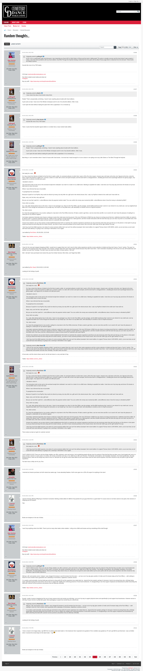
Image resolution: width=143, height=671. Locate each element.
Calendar (23, 26)
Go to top (136, 663)
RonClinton (11, 178)
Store (24, 22)
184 (70, 657)
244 (115, 657)
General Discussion (25, 30)
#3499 (135, 142)
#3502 (135, 279)
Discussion (15, 30)
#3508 (135, 562)
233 (90, 657)
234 (95, 657)
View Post (43, 56)
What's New (15, 22)
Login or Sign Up (134, 1)
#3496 (135, 52)
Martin (12, 150)
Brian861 (12, 477)
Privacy (128, 663)
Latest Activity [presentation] (16, 44)
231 (80, 657)
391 (130, 657)
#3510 (135, 628)
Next (135, 657)
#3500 (135, 170)
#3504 (135, 440)
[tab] (7, 44)
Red (7, 663)
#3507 (135, 525)
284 (120, 657)
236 (105, 657)
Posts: (10, 70)
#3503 (135, 366)
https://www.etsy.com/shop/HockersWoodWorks (43, 81)
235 (100, 657)
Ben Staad (11, 252)
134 (65, 657)
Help (113, 663)
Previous (54, 657)
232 (85, 657)
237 (110, 657)
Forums (6, 22)
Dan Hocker (12, 60)
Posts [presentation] (7, 44)
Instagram (25, 78)
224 (75, 657)
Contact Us (120, 663)
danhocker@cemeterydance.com (37, 74)
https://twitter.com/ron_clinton (34, 236)
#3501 (135, 244)
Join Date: (9, 69)
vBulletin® (130, 668)
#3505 (135, 469)
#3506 (135, 496)
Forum (9, 30)
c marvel (12, 503)
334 (125, 657)
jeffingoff (12, 97)
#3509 (135, 595)
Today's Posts (7, 26)
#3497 (135, 89)
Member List (16, 26)
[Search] (126, 11)
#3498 (135, 115)
